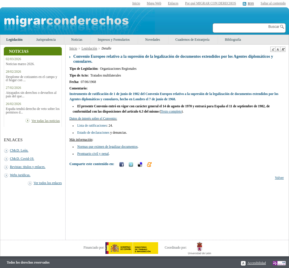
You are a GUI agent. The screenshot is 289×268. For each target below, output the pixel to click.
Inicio (136, 3)
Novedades (152, 39)
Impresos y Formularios (114, 39)
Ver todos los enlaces (48, 183)
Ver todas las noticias (45, 121)
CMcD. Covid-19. (22, 158)
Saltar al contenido (273, 3)
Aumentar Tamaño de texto (282, 49)
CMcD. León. (19, 150)
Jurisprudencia (46, 39)
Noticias (76, 39)
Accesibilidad (256, 263)
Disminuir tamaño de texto (272, 49)
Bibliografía (233, 39)
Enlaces (173, 3)
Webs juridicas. (20, 175)
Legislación (14, 39)
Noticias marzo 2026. (20, 64)
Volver (279, 177)
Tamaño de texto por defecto (277, 49)
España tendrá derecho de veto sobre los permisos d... (33, 110)
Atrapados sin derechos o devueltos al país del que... (31, 94)
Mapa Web (154, 3)
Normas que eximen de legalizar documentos (107, 146)
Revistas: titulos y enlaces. (27, 167)
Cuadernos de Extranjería (192, 39)
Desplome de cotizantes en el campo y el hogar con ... (31, 78)
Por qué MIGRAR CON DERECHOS (210, 3)
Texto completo (171, 111)
